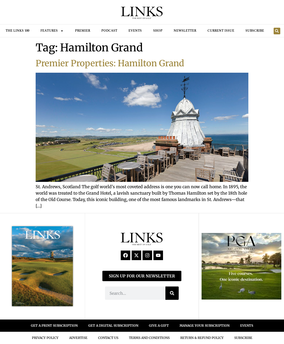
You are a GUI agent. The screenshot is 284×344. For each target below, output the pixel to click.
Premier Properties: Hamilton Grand (110, 63)
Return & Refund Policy (202, 338)
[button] (277, 31)
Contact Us (108, 338)
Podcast (109, 30)
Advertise (78, 338)
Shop (157, 30)
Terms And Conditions (149, 338)
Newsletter (185, 30)
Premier (82, 30)
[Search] (172, 293)
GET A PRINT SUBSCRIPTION (54, 325)
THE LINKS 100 (17, 30)
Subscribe (254, 30)
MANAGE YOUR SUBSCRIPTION (204, 325)
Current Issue (220, 30)
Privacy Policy (45, 338)
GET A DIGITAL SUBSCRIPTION (113, 325)
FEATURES (52, 31)
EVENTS (246, 325)
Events (135, 30)
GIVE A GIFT (159, 325)
